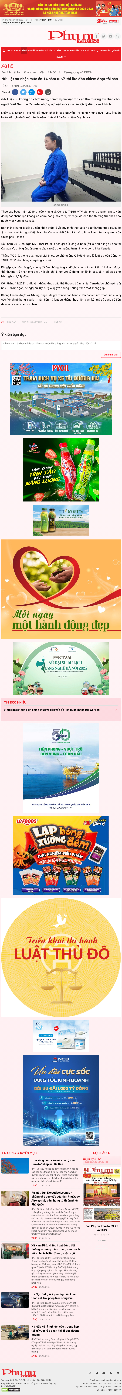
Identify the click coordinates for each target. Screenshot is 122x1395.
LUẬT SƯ (57, 322)
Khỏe (59, 50)
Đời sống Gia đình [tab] (96, 1162)
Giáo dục (52, 50)
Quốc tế (59, 57)
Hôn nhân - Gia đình (35, 50)
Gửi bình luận (111, 354)
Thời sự (9, 50)
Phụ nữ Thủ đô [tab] (92, 1159)
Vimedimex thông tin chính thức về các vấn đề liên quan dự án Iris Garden (52, 709)
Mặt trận (17, 50)
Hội (46, 50)
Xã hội (24, 50)
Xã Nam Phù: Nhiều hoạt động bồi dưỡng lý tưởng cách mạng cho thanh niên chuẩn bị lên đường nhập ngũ (55, 1249)
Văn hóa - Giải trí (73, 50)
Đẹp (64, 50)
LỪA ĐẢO (11, 322)
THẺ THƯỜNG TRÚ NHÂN (34, 322)
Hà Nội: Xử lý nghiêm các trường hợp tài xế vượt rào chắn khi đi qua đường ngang (55, 1330)
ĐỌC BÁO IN (101, 1152)
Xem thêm (101, 1246)
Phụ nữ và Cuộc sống (89, 50)
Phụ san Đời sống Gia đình (109, 50)
